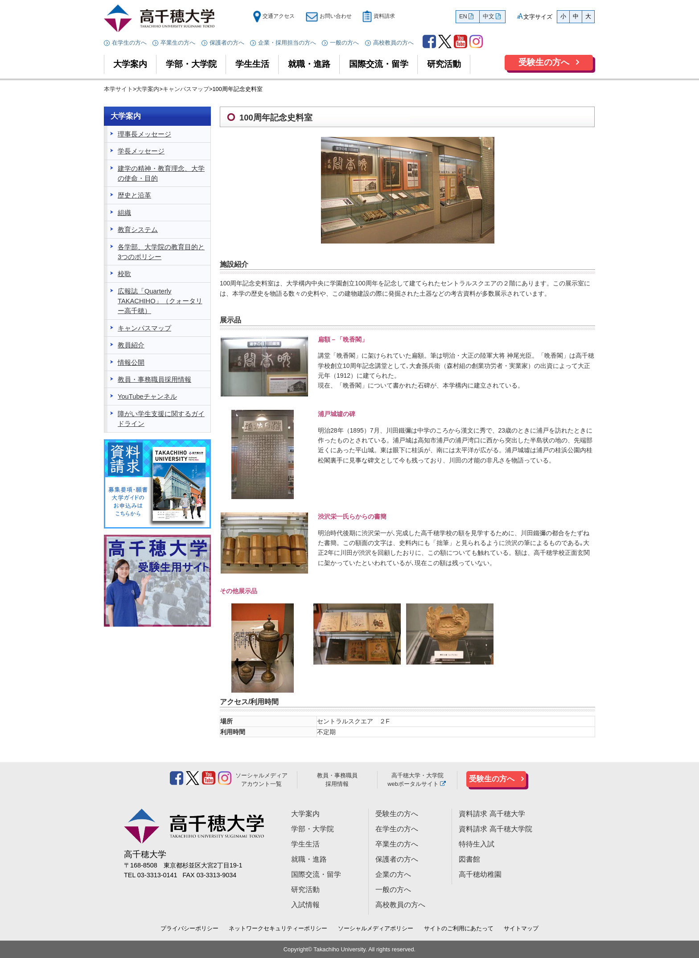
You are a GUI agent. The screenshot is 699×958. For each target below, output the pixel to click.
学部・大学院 (191, 64)
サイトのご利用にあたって (458, 928)
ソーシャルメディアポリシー (375, 928)
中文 (488, 16)
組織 (124, 212)
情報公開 (131, 362)
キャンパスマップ (186, 89)
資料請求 (378, 16)
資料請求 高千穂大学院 (495, 829)
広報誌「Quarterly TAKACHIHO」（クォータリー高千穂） (160, 301)
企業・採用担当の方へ (287, 42)
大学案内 (130, 64)
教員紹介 (131, 345)
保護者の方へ (227, 42)
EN (463, 16)
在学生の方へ (129, 42)
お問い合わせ (328, 16)
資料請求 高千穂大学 (492, 814)
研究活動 (444, 64)
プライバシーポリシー (189, 928)
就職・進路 (309, 64)
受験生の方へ (543, 62)
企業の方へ (393, 874)
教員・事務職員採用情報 (154, 379)
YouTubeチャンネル (147, 396)
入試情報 (305, 904)
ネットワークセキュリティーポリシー (278, 928)
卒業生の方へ (177, 42)
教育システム (138, 229)
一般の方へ (344, 42)
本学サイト (118, 89)
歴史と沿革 (134, 195)
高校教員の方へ (393, 42)
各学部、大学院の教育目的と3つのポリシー (161, 252)
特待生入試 (476, 844)
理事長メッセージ (144, 134)
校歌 (124, 273)
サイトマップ (521, 928)
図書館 (469, 859)
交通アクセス (274, 16)
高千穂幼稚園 (480, 874)
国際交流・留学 (378, 64)
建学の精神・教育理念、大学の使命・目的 (161, 173)
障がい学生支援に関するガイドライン (161, 418)
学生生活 (252, 64)
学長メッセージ (141, 151)
